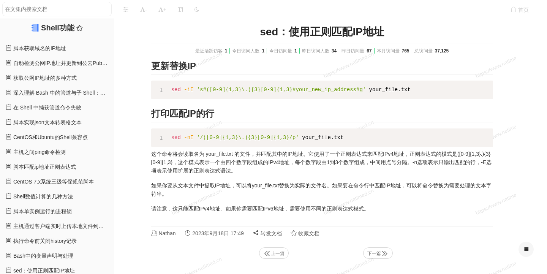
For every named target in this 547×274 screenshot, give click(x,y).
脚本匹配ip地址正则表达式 (41, 166)
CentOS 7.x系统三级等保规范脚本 (50, 181)
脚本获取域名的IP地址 (36, 48)
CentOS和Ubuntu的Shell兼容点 (47, 137)
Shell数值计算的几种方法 (39, 196)
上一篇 (274, 253)
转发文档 (267, 233)
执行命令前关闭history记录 (41, 241)
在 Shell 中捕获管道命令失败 (43, 107)
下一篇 (378, 253)
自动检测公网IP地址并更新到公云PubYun (58, 63)
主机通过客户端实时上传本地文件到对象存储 (60, 226)
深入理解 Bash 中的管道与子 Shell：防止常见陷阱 (60, 92)
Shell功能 (58, 28)
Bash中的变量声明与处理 (39, 255)
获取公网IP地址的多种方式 (41, 77)
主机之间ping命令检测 (36, 152)
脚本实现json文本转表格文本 (44, 122)
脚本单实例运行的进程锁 (39, 211)
